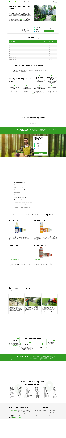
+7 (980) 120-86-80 (54, 1)
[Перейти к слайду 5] (33, 142)
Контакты (33, 1)
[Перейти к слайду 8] (35, 142)
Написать (12, 432)
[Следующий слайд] (45, 132)
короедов (24, 19)
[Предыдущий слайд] (21, 132)
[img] (34, 27)
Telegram (37, 31)
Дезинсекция (11, 12)
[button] (49, 31)
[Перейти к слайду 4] (32, 142)
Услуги (25, 1)
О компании (39, 1)
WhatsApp (37, 29)
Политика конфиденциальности (21, 436)
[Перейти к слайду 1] (30, 142)
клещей (21, 19)
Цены (29, 1)
